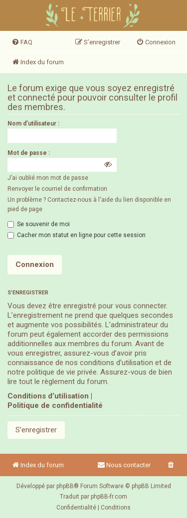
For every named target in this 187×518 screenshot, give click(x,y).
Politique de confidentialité (55, 405)
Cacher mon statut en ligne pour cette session (76, 235)
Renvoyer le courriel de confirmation (57, 188)
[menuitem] (21, 42)
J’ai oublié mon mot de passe (47, 177)
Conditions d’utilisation (48, 395)
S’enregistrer (36, 429)
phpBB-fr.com (109, 496)
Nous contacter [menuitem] (124, 465)
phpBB (65, 486)
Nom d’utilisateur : (33, 123)
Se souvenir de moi (38, 224)
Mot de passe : (28, 152)
